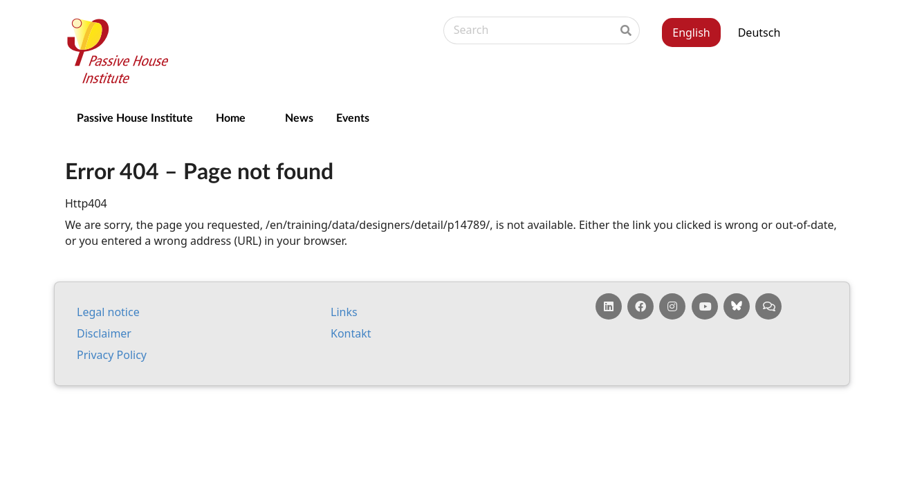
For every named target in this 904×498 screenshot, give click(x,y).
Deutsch (759, 32)
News (299, 117)
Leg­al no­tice (108, 312)
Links (344, 312)
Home (231, 117)
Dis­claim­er (104, 333)
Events (352, 117)
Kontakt (351, 333)
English (691, 32)
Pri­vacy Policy (112, 354)
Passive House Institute (135, 117)
